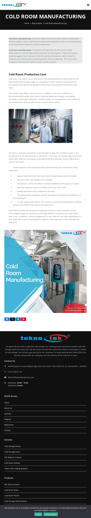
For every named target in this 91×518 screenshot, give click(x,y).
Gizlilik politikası (51, 514)
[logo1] (14, 5)
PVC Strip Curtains (11, 484)
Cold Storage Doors (12, 452)
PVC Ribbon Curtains (12, 457)
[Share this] (7, 319)
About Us (8, 408)
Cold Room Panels (11, 495)
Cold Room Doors (11, 490)
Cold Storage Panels (12, 446)
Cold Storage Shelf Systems (15, 501)
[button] (88, 5)
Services (7, 413)
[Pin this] (23, 319)
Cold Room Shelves (12, 463)
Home (6, 402)
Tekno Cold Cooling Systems (16, 468)
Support (7, 419)
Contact (7, 430)
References (9, 425)
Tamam (38, 514)
